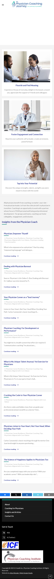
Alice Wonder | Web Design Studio (21, 573)
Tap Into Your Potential (27, 183)
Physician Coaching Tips (34, 238)
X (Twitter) (11, 537)
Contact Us (9, 516)
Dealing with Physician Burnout (17, 266)
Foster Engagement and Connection (27, 134)
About (7, 504)
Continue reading (10, 256)
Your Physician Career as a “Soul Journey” (22, 297)
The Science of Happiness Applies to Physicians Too (26, 459)
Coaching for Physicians (14, 508)
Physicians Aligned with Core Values (16, 240)
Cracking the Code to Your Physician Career (23, 395)
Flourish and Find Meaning (27, 85)
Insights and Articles (13, 512)
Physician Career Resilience (15, 238)
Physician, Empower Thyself (16, 233)
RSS (8, 533)
